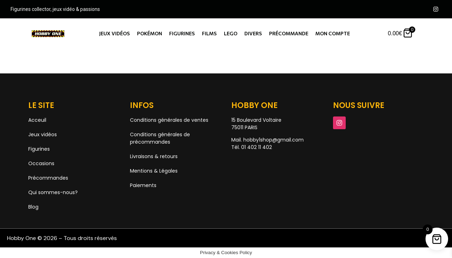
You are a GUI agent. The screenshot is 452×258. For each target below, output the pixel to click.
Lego (230, 33)
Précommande (288, 33)
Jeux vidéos (114, 33)
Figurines (182, 33)
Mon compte (332, 33)
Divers (253, 33)
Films (209, 33)
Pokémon (149, 33)
